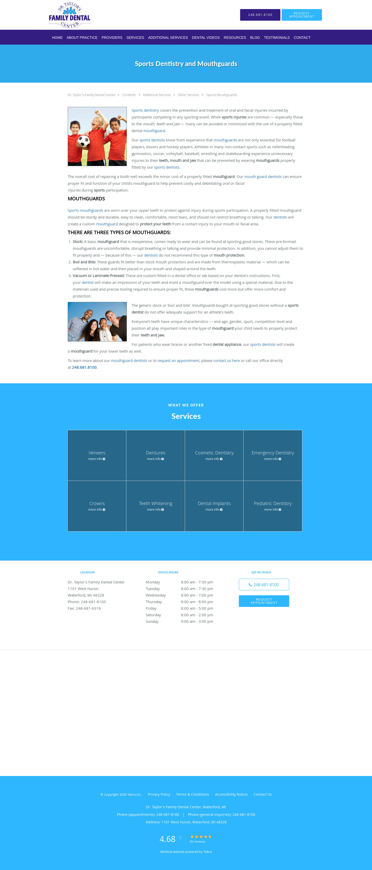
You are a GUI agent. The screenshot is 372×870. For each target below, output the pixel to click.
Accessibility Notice (231, 794)
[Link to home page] (62, 15)
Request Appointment (264, 601)
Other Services (189, 94)
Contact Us (263, 794)
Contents (129, 94)
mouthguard (154, 130)
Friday (185, 608)
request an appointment (178, 360)
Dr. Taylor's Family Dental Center (92, 94)
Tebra (208, 851)
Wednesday (185, 595)
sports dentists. (167, 167)
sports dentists (152, 139)
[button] (302, 15)
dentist (88, 282)
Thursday (185, 601)
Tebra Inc (134, 794)
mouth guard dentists (263, 176)
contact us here (226, 360)
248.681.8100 (84, 367)
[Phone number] (264, 584)
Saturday (185, 614)
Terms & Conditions (192, 794)
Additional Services (157, 94)
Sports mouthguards (85, 210)
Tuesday (185, 588)
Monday (185, 582)
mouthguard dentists (129, 360)
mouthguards (225, 139)
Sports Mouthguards (221, 94)
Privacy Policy (159, 794)
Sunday (185, 621)
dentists (280, 217)
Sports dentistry (145, 110)
